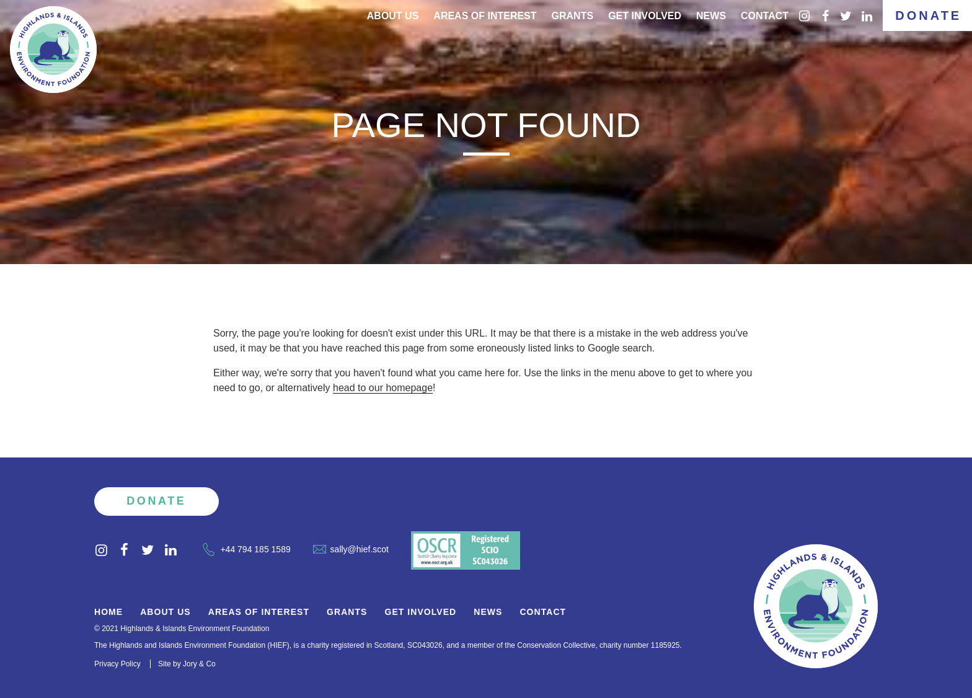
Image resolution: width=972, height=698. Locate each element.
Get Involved (644, 16)
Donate (928, 15)
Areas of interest (484, 16)
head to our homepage (383, 387)
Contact (765, 16)
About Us (393, 16)
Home (108, 612)
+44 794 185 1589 (246, 549)
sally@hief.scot (351, 549)
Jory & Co (199, 664)
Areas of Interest (258, 612)
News (711, 16)
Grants (573, 16)
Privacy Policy (117, 664)
